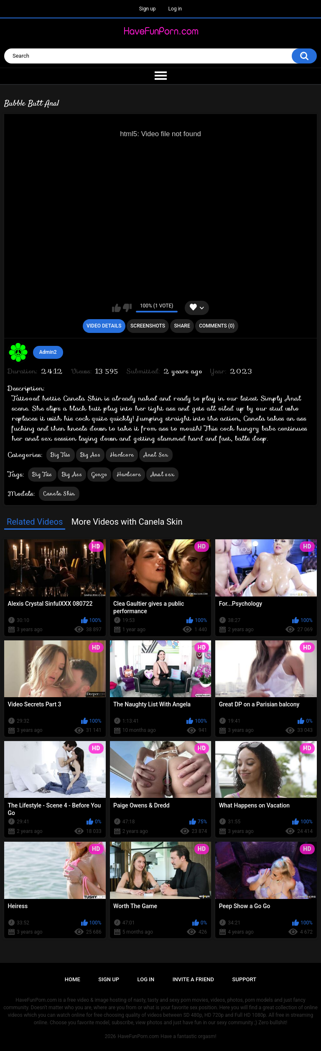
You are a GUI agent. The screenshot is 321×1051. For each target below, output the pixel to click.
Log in (175, 9)
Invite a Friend (193, 979)
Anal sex (162, 474)
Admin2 (48, 352)
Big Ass (90, 455)
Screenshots (147, 326)
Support (244, 979)
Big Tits (60, 455)
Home (72, 979)
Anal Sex (155, 455)
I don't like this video (127, 308)
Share (182, 326)
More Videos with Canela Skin (127, 522)
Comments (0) (216, 326)
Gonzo (99, 474)
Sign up (147, 9)
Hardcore (122, 455)
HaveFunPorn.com (138, 1036)
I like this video (116, 308)
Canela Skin (59, 494)
